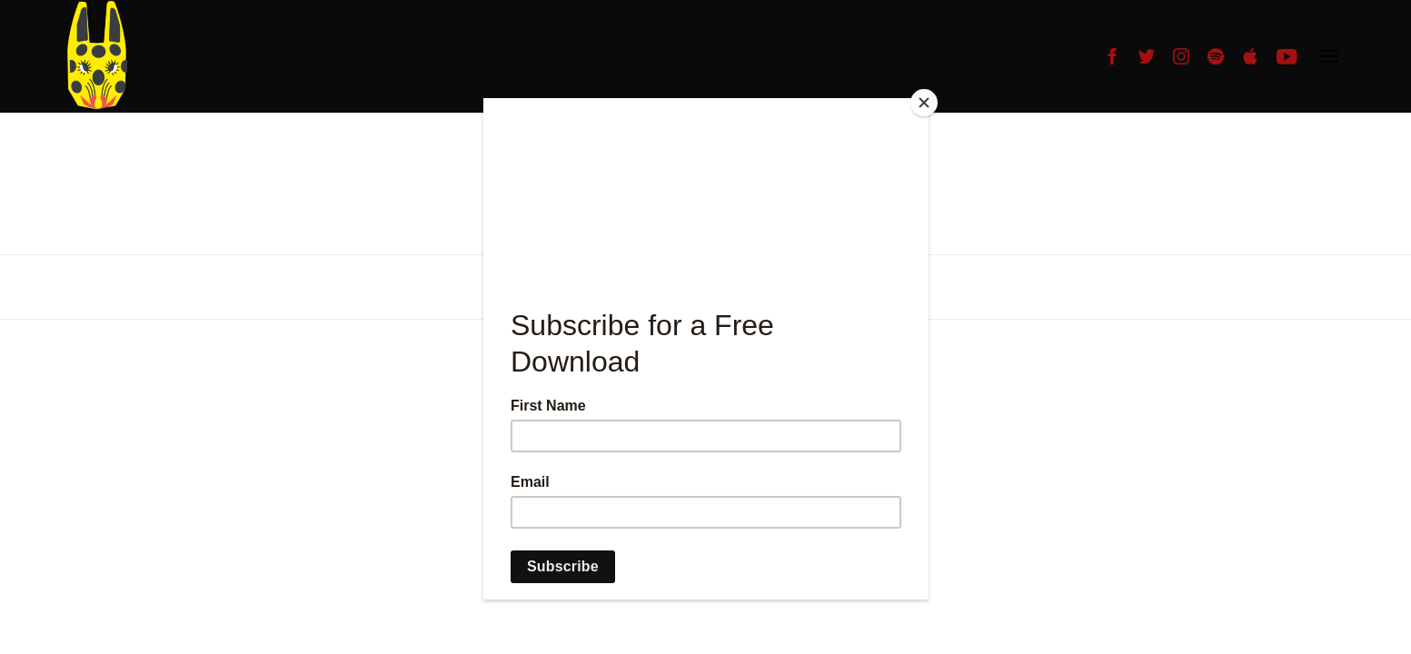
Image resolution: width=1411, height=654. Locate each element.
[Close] (924, 102)
